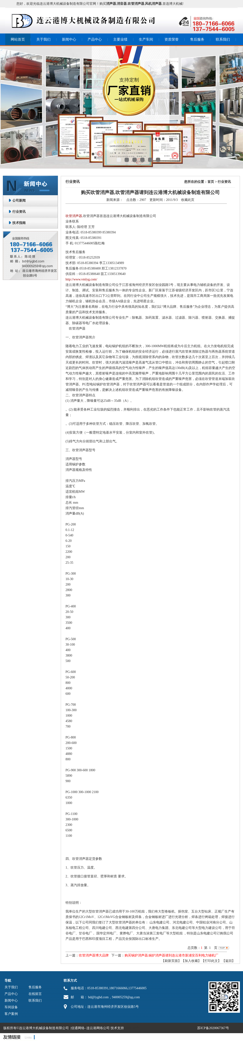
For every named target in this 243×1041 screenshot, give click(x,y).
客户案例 (11, 1014)
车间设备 (11, 1007)
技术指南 (19, 223)
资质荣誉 (171, 39)
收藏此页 (187, 200)
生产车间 (146, 39)
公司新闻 (19, 200)
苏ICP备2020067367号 (213, 1028)
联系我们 (223, 39)
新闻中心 (69, 39)
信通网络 (77, 1028)
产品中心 (95, 39)
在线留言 (35, 994)
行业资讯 (19, 211)
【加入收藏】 (191, 961)
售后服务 (197, 39)
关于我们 (43, 39)
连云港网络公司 (98, 1028)
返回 (228, 961)
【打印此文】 (211, 961)
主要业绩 (120, 39)
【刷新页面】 (171, 961)
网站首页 (18, 39)
